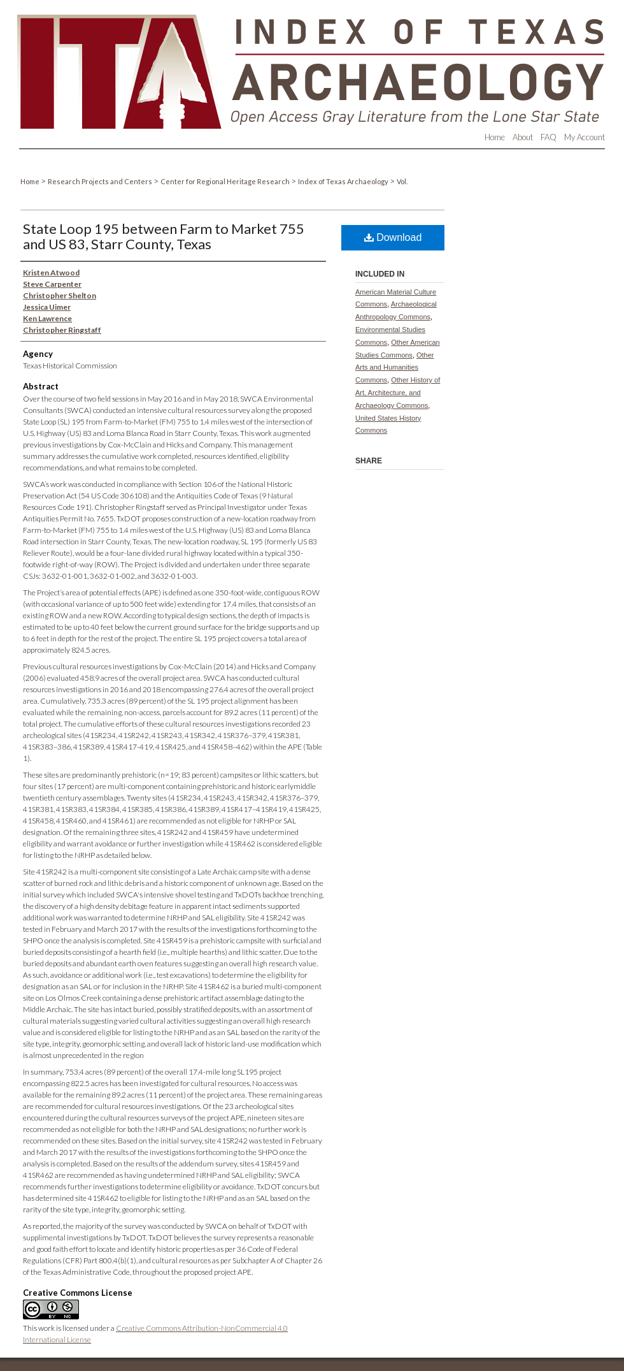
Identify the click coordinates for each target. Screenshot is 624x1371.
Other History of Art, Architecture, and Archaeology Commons (397, 392)
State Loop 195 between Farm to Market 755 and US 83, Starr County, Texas (163, 236)
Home (30, 181)
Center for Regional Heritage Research (225, 181)
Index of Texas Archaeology (344, 181)
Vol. (402, 181)
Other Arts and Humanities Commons (394, 367)
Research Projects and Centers (100, 181)
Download (393, 237)
